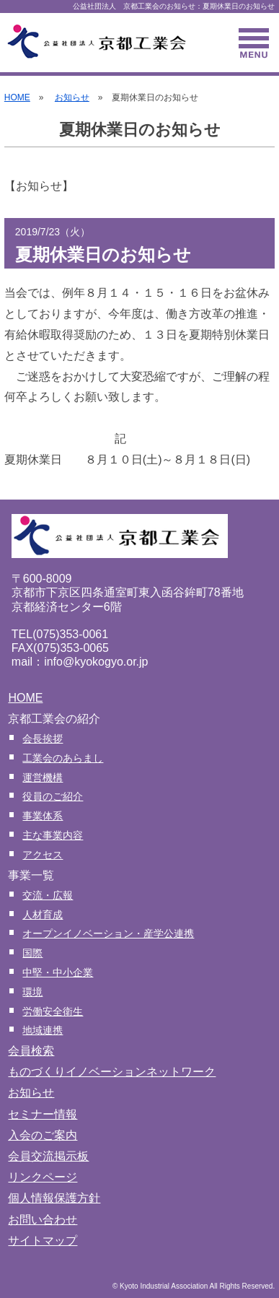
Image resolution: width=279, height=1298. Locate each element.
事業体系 (42, 816)
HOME (17, 97)
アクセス (42, 855)
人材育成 (42, 914)
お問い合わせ (42, 1220)
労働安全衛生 (52, 1011)
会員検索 (31, 1051)
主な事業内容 (52, 835)
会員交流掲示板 (48, 1156)
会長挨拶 (42, 738)
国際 (32, 953)
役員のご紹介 (52, 796)
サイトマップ (42, 1240)
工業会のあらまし (62, 758)
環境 (32, 992)
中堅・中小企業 (57, 972)
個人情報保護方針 (54, 1198)
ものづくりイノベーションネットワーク (112, 1072)
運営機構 (42, 777)
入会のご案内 (42, 1135)
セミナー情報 (42, 1114)
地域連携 (42, 1030)
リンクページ (42, 1177)
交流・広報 (47, 895)
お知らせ (72, 97)
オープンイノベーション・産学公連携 (108, 933)
